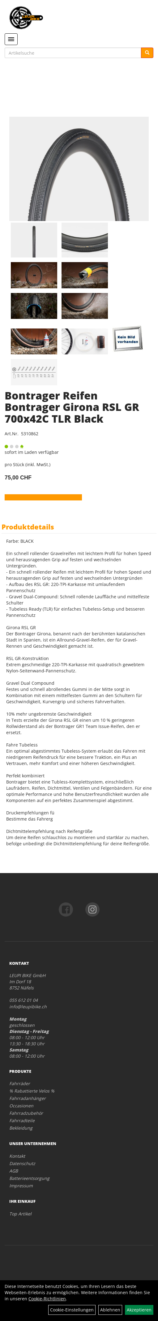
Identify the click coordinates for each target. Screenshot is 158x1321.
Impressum (21, 1186)
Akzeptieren (139, 1310)
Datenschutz (22, 1163)
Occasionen (21, 1106)
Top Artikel (20, 1214)
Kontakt (17, 1156)
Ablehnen (110, 1310)
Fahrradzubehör (26, 1113)
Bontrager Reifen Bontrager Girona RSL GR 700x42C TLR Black (72, 407)
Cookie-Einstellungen (72, 1310)
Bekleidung (20, 1128)
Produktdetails (28, 526)
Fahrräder (19, 1083)
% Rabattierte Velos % (31, 1091)
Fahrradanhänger (27, 1098)
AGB (13, 1171)
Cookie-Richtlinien (47, 1299)
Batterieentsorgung (29, 1178)
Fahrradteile (22, 1120)
